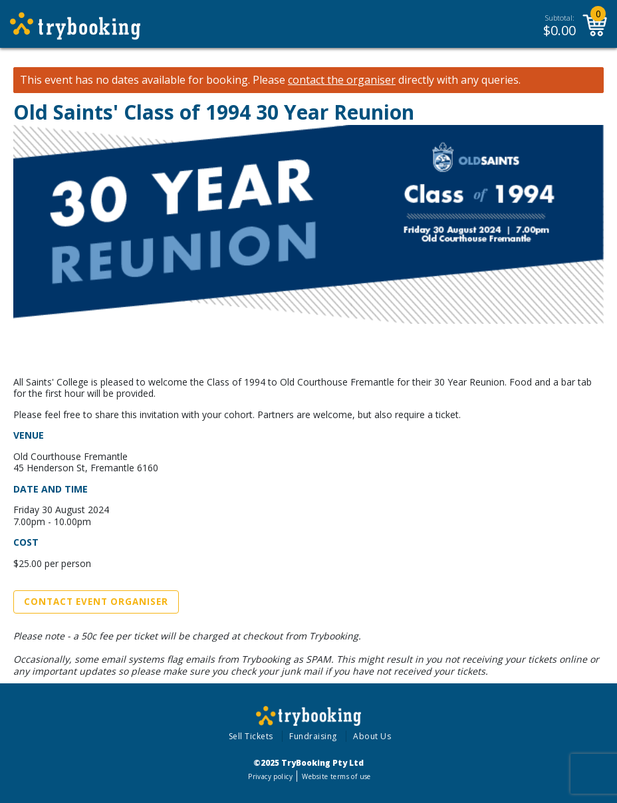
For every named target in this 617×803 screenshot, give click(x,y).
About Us (372, 736)
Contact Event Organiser (96, 602)
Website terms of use (336, 776)
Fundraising (313, 736)
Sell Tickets (251, 736)
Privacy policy (270, 776)
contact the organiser (342, 80)
